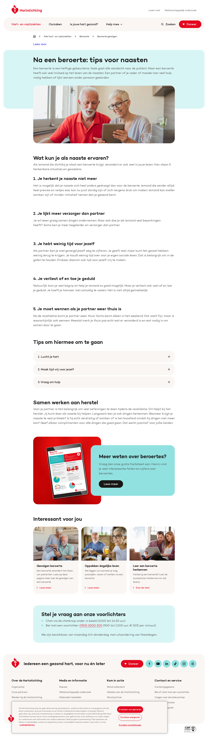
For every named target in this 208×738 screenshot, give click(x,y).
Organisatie (18, 687)
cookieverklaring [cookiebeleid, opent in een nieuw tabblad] (27, 725)
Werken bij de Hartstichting (27, 697)
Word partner (114, 697)
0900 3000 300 (90, 625)
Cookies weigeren (130, 717)
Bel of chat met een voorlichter (172, 692)
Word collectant (116, 687)
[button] (11, 718)
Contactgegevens (164, 687)
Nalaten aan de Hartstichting (123, 692)
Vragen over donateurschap (170, 697)
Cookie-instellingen (130, 725)
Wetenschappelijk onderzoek (75, 692)
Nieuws (63, 687)
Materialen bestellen (70, 697)
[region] (90, 717)
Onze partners (19, 692)
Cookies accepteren (130, 709)
